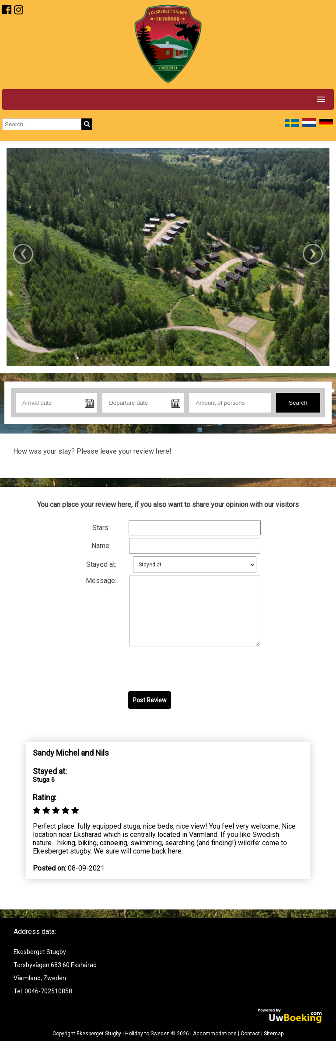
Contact (250, 1034)
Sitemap (274, 1034)
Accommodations (215, 1034)
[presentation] (194, 669)
